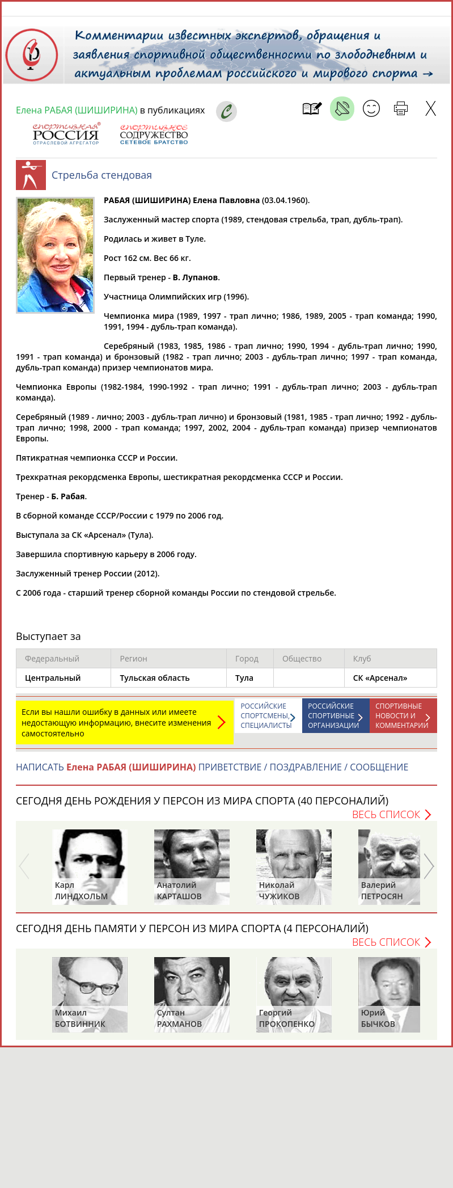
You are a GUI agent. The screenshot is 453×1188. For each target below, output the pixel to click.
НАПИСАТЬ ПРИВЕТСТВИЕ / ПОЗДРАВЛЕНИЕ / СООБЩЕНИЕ (212, 772)
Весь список (386, 820)
